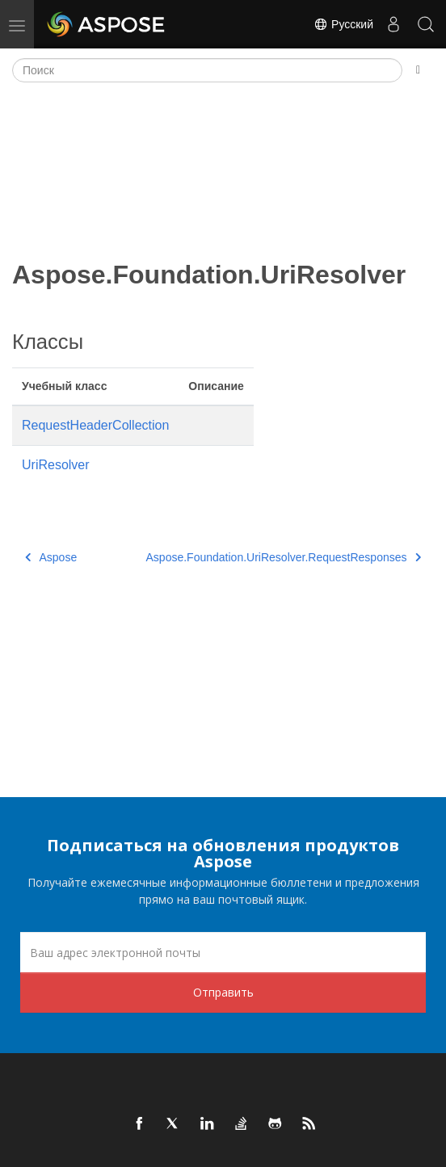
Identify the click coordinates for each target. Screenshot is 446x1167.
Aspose (51, 557)
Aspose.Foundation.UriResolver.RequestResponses (283, 557)
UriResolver (56, 465)
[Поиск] (207, 70)
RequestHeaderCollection (95, 425)
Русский (343, 24)
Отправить (223, 992)
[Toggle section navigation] (418, 70)
